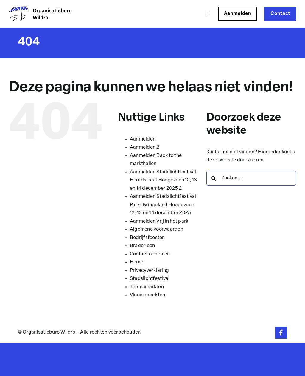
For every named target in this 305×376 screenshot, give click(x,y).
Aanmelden (142, 139)
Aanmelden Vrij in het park (159, 221)
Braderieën (142, 246)
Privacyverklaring (149, 270)
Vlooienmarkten (147, 295)
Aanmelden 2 (144, 147)
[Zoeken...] (251, 178)
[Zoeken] (213, 178)
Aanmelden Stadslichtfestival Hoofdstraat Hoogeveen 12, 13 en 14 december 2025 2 (163, 180)
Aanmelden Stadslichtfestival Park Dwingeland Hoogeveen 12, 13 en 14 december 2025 (163, 204)
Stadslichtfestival (149, 278)
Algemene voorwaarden (156, 229)
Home (136, 262)
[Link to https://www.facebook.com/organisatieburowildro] (281, 333)
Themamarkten (147, 287)
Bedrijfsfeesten (147, 237)
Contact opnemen (150, 254)
